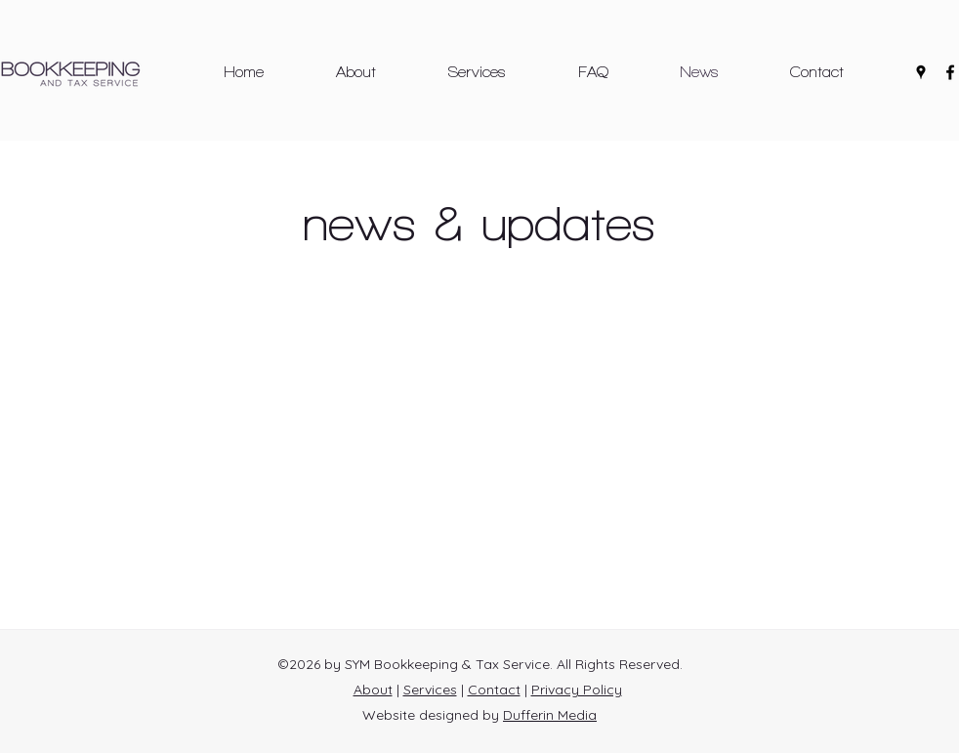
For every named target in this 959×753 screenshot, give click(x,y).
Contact (494, 689)
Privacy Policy (576, 689)
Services (430, 689)
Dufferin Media (550, 715)
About (373, 689)
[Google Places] (921, 72)
